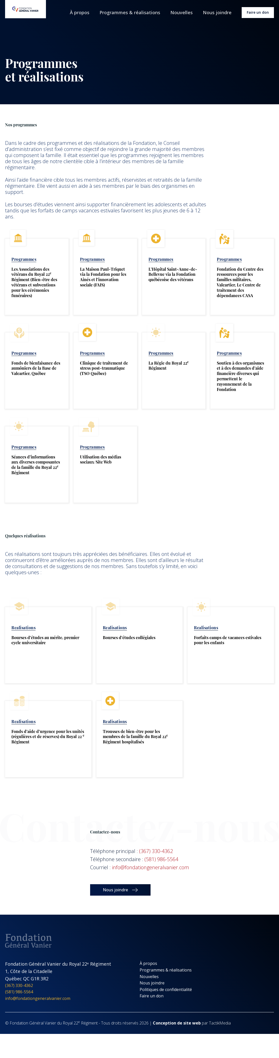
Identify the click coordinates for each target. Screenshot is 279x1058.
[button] (120, 890)
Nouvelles (181, 12)
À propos (79, 12)
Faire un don (258, 12)
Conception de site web (177, 1023)
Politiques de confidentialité (166, 989)
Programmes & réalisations (130, 12)
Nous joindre (217, 12)
